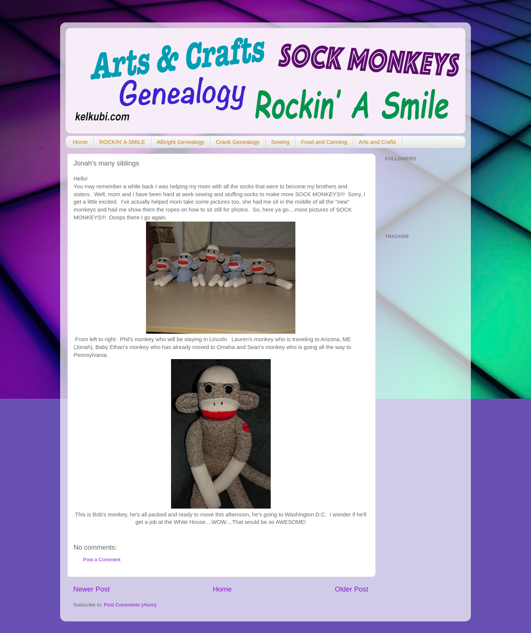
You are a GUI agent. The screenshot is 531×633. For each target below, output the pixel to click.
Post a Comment (102, 559)
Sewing (280, 142)
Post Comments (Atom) (130, 605)
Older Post (351, 589)
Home (80, 142)
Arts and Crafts (377, 142)
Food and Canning (324, 142)
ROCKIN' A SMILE (122, 142)
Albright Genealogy (181, 142)
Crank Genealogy (238, 142)
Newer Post (91, 589)
